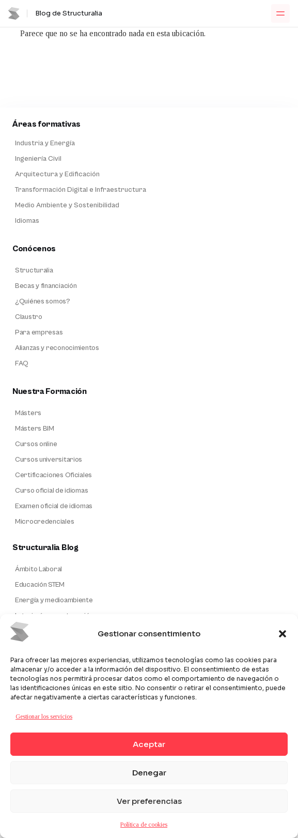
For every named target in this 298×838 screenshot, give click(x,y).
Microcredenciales (44, 521)
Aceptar (149, 744)
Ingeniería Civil (38, 159)
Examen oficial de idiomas (53, 506)
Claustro (28, 317)
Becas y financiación (45, 286)
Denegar (149, 773)
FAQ (21, 363)
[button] (282, 634)
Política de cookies (143, 824)
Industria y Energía (45, 143)
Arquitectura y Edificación (57, 174)
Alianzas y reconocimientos (57, 348)
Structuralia (34, 270)
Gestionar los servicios (43, 716)
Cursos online (36, 444)
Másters (28, 413)
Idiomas (27, 221)
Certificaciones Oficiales (53, 475)
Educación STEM (40, 585)
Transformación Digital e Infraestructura (80, 190)
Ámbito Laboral (38, 569)
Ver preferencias (149, 801)
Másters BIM (34, 428)
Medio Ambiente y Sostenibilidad (67, 205)
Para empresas (38, 332)
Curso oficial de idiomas (51, 490)
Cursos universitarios (48, 459)
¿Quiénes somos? (42, 301)
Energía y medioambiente (54, 600)
